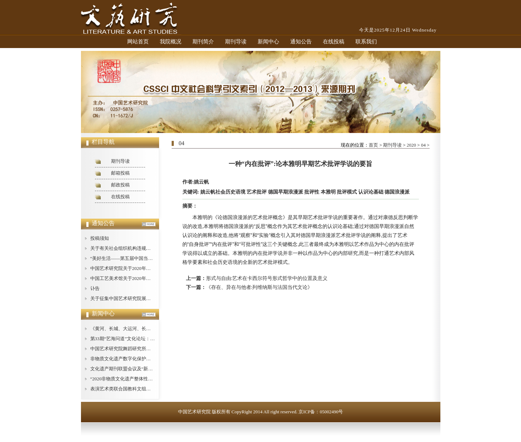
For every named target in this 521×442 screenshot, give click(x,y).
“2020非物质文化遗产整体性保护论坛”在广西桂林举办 (146, 378)
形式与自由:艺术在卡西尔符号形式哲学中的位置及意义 (267, 278)
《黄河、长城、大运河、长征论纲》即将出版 (136, 328)
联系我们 (366, 41)
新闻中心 (268, 41)
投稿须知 (99, 238)
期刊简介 (203, 41)
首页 (373, 145)
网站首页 (138, 41)
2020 (411, 145)
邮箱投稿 (120, 173)
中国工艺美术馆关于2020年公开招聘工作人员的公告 (143, 278)
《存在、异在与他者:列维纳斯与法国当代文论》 (259, 287)
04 (423, 145)
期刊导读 (236, 41)
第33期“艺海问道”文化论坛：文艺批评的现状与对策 (143, 338)
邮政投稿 (120, 184)
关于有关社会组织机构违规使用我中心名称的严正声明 (146, 248)
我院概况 (170, 41)
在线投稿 (333, 41)
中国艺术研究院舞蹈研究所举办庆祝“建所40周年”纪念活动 (150, 348)
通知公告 (301, 41)
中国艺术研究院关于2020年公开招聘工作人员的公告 (143, 268)
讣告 (95, 288)
